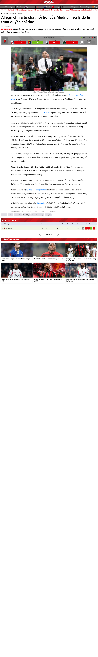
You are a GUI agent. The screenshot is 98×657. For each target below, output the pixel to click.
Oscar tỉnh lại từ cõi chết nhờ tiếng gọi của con (21, 10)
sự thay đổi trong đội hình (36, 190)
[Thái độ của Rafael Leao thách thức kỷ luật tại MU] (17, 273)
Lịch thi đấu (4, 7)
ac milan (4, 215)
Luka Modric (44, 112)
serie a (10, 215)
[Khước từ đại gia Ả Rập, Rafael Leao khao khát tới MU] (49, 273)
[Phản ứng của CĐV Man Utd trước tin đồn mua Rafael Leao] (81, 273)
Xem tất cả (49, 234)
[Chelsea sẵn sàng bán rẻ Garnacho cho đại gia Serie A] (17, 252)
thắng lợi (48, 215)
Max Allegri (26, 215)
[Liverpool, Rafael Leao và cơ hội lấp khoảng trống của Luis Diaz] (81, 252)
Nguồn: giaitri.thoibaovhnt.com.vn (35, 211)
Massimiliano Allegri (37, 215)
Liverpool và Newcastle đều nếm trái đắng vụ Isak (56, 10)
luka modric (18, 215)
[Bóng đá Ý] (13, 13)
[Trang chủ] (4, 13)
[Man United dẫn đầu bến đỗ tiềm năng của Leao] (49, 252)
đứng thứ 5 (40, 203)
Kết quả (11, 7)
